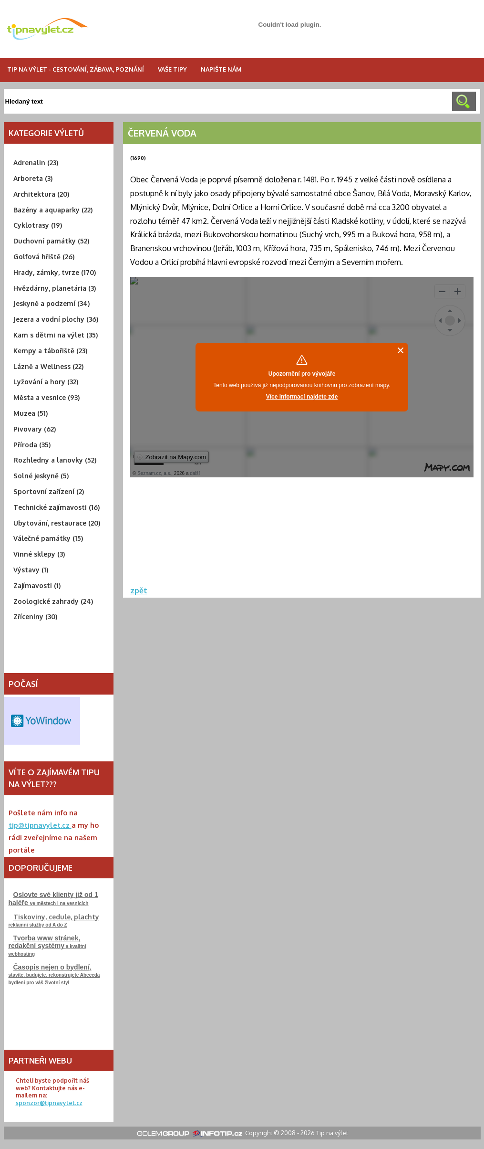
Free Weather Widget (42, 721)
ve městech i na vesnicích (53, 899)
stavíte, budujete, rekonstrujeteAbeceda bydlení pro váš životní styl (54, 974)
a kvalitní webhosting (47, 945)
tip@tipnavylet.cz (40, 825)
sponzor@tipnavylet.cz (49, 1103)
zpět (138, 590)
